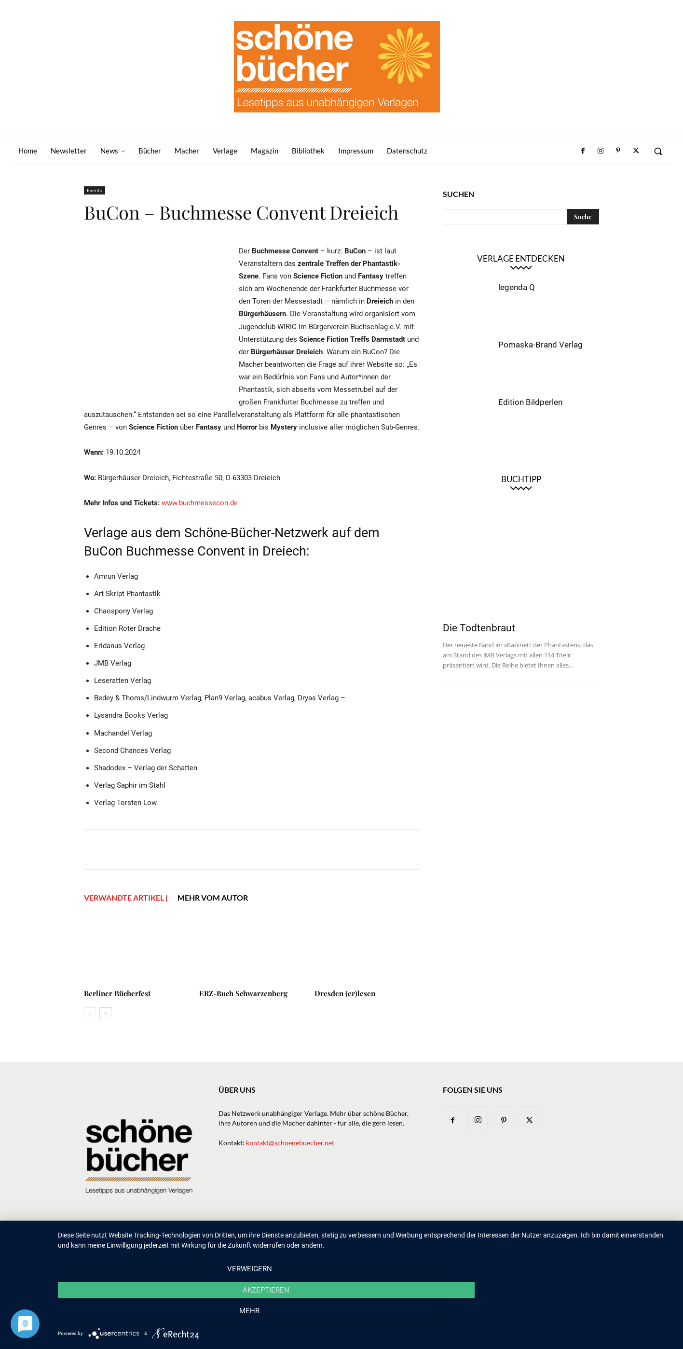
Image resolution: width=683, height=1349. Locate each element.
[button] (657, 151)
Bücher (343, 1241)
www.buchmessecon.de (200, 503)
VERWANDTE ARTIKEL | (126, 897)
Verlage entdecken (521, 258)
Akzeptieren (365, 1315)
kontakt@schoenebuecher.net (290, 1143)
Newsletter (277, 1241)
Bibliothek (488, 1241)
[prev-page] (90, 1013)
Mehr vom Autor (213, 897)
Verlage (377, 1241)
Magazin (448, 1241)
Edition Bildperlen (530, 402)
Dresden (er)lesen (344, 993)
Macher (412, 1241)
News (313, 1241)
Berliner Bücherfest (117, 993)
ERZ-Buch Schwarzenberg (243, 993)
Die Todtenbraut (479, 628)
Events (94, 190)
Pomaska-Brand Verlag (540, 344)
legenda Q (516, 287)
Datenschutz (578, 1241)
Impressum (531, 1241)
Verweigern (150, 1315)
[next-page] (105, 1013)
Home (241, 1241)
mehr (581, 1315)
